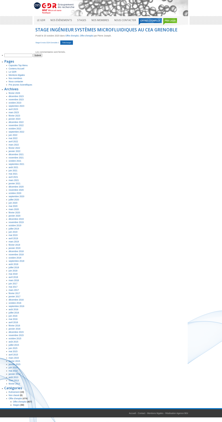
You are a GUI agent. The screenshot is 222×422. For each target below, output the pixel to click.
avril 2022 (13, 141)
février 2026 (14, 93)
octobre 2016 (15, 303)
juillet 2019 (14, 228)
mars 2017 (14, 290)
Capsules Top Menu (18, 65)
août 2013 (13, 377)
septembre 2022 (16, 132)
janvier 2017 (14, 296)
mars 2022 (14, 144)
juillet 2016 (14, 312)
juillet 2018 (14, 267)
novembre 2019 (16, 222)
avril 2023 (13, 109)
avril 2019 (13, 238)
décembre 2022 (16, 122)
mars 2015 (14, 358)
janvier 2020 (14, 216)
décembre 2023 (16, 96)
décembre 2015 (16, 332)
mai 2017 (13, 287)
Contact (141, 413)
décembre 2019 (16, 219)
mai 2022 (13, 138)
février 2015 (14, 361)
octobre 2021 (15, 161)
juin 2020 (13, 203)
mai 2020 (13, 206)
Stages (81, 20)
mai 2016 (13, 319)
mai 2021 (13, 174)
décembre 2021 (16, 154)
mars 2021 (14, 180)
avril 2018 (13, 277)
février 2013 (14, 383)
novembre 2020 (16, 190)
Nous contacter (125, 20)
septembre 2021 (16, 164)
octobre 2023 (15, 103)
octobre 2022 (15, 128)
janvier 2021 (14, 183)
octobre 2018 (15, 258)
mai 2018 (13, 274)
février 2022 (14, 148)
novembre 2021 (16, 157)
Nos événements (61, 20)
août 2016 (13, 309)
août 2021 (13, 167)
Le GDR (41, 20)
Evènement (14, 392)
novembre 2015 (16, 335)
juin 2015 (13, 348)
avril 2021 (13, 177)
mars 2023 (14, 112)
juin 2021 (13, 170)
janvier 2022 (14, 151)
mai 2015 (13, 351)
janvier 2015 (14, 364)
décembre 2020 (16, 186)
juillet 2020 (14, 199)
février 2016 (14, 325)
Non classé (14, 395)
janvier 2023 (14, 119)
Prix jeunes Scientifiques (20, 85)
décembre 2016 (16, 300)
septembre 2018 (16, 261)
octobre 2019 (15, 225)
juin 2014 (13, 367)
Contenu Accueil (16, 68)
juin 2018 (13, 270)
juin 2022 (13, 135)
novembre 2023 (16, 99)
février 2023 (14, 115)
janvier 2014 (14, 374)
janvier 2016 (14, 329)
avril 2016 (13, 322)
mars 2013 (14, 380)
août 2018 (13, 264)
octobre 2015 (15, 338)
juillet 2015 (14, 345)
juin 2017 (13, 283)
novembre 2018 (16, 254)
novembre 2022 (16, 125)
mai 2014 (13, 371)
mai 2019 (13, 235)
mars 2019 (14, 241)
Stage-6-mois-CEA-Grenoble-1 (47, 43)
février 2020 (14, 212)
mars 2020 (14, 209)
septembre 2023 (16, 106)
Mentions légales (17, 75)
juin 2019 (13, 232)
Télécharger (66, 43)
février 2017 (14, 293)
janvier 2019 (14, 248)
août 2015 (13, 341)
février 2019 (14, 245)
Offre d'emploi (72, 35)
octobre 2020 (15, 193)
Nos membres (100, 20)
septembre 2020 (16, 196)
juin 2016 (13, 316)
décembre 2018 (16, 251)
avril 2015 (13, 354)
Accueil (132, 413)
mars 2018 (14, 280)
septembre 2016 (16, 306)
